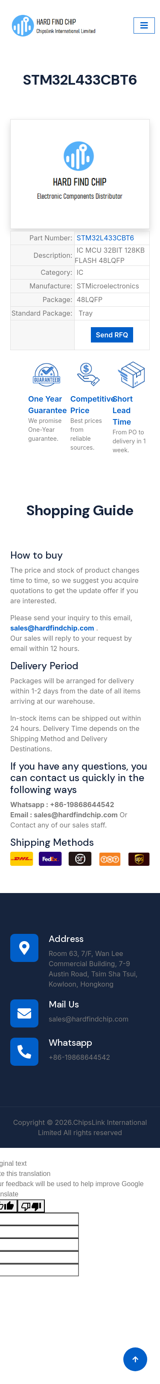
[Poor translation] (31, 1206)
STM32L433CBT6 (105, 238)
